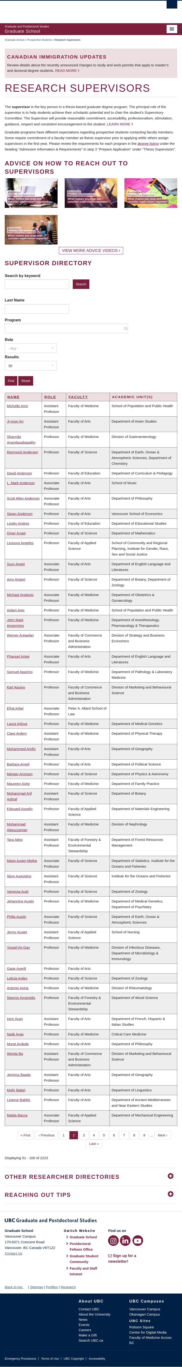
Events (84, 1325)
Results (12, 357)
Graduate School (14, 39)
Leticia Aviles (17, 978)
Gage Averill (16, 968)
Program (13, 320)
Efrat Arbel (15, 708)
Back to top (16, 1287)
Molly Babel (16, 1090)
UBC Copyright (74, 1358)
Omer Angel (16, 533)
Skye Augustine (19, 876)
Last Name (14, 300)
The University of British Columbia (78, 10)
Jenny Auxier (17, 932)
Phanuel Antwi (18, 656)
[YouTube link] (137, 1240)
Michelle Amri (17, 406)
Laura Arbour (17, 724)
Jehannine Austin (20, 901)
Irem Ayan (15, 1019)
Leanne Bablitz (18, 1100)
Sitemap (36, 1287)
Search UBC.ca (91, 1340)
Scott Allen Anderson (23, 498)
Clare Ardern (17, 733)
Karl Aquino (16, 687)
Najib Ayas (15, 1034)
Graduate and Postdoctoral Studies (91, 1221)
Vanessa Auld (17, 891)
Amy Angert (16, 579)
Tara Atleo (15, 840)
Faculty (78, 397)
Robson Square (141, 1327)
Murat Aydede (18, 1044)
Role (9, 339)
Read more (66, 70)
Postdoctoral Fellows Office (81, 1246)
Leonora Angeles (20, 543)
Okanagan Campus (144, 1314)
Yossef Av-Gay (18, 947)
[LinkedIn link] (125, 1240)
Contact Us (13, 1253)
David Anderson (19, 473)
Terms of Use (50, 1358)
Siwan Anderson (19, 514)
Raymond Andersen (22, 452)
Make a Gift (88, 1335)
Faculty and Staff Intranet (83, 1271)
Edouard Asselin (19, 809)
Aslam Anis (15, 610)
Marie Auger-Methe (22, 861)
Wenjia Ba (15, 1054)
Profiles (52, 1287)
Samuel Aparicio (19, 672)
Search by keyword (22, 275)
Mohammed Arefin (21, 749)
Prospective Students (39, 39)
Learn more (118, 124)
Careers (85, 1330)
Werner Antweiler (20, 635)
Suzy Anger (16, 564)
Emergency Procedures (20, 1358)
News (83, 1319)
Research (68, 1287)
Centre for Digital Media (148, 1332)
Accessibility (97, 1358)
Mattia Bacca (17, 1115)
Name (13, 397)
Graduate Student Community (84, 1259)
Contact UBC (89, 1309)
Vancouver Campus (144, 1309)
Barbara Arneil (18, 764)
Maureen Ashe (18, 784)
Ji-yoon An (15, 421)
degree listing (148, 143)
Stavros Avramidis (21, 998)
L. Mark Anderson (21, 483)
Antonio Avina (17, 988)
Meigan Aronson (19, 774)
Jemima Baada (19, 1075)
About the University (94, 1314)
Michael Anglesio (20, 595)
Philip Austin (16, 917)
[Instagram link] (113, 1240)
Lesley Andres (18, 523)
